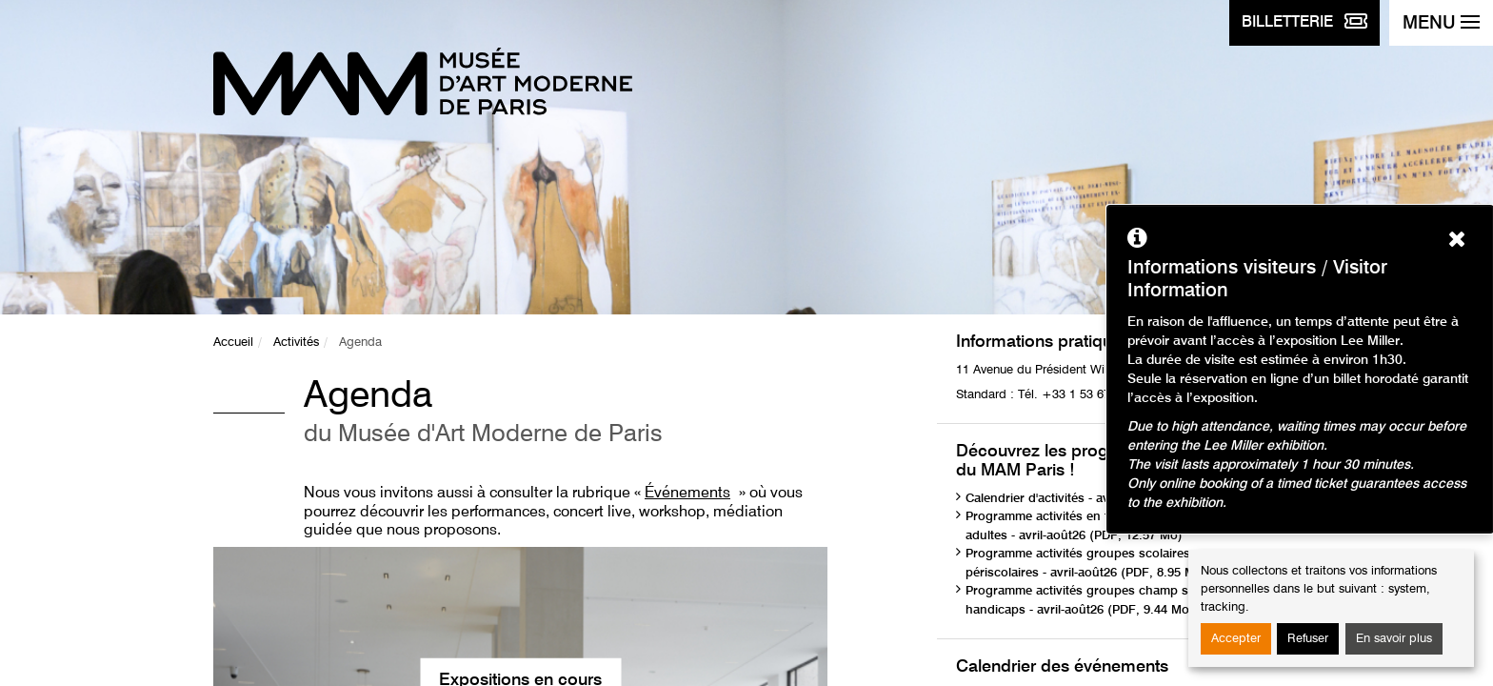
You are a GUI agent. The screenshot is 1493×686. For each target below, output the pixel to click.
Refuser (1307, 639)
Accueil (233, 342)
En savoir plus (1394, 639)
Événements (687, 493)
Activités (296, 342)
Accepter (1236, 639)
